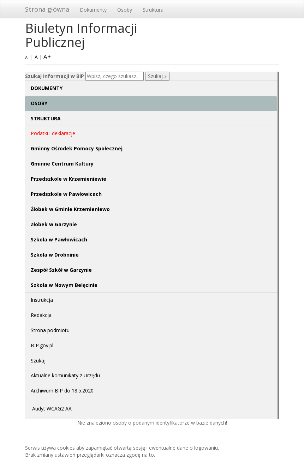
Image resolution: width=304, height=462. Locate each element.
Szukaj (38, 360)
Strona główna (47, 9)
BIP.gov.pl (42, 345)
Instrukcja (42, 299)
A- (27, 57)
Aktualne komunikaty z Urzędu (65, 375)
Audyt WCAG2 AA (52, 408)
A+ (47, 57)
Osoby (124, 9)
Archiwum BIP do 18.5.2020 (62, 390)
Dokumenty (93, 9)
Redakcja (41, 315)
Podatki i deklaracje (53, 133)
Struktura (153, 9)
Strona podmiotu (50, 330)
